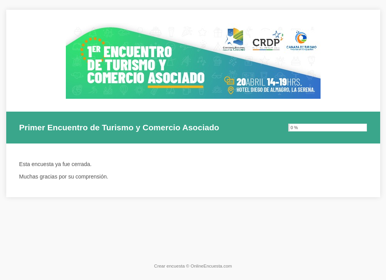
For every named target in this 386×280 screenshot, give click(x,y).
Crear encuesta (169, 266)
